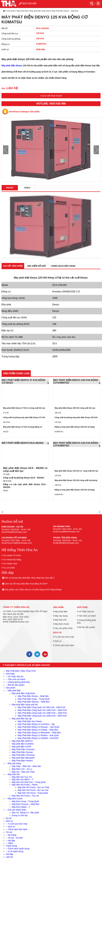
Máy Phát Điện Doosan (22, 752)
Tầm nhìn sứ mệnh (86, 616)
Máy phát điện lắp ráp (22, 718)
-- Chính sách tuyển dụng (17, 848)
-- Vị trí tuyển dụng (14, 851)
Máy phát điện (22, 11)
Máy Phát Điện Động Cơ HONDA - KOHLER (38, 738)
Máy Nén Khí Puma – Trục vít (25, 796)
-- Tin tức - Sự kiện (14, 838)
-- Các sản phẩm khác (16, 810)
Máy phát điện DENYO (22, 741)
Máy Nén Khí (60, 620)
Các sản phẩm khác (63, 628)
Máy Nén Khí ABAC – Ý (22, 779)
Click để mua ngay (51, 95)
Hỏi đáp (9, 854)
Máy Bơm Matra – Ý (21, 807)
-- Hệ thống (11, 835)
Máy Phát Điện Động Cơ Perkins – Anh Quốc (38, 735)
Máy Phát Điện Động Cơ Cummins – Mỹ (36, 724)
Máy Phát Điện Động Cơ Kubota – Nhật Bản (38, 730)
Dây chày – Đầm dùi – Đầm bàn (26, 766)
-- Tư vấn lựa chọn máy (16, 824)
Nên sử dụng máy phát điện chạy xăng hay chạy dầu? (29, 578)
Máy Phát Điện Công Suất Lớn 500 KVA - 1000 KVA (41, 707)
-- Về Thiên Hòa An (14, 676)
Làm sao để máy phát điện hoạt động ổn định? (26, 583)
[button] (2, 512)
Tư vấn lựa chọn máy (63, 637)
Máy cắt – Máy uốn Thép (23, 772)
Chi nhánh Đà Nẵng (12, 559)
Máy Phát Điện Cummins (23, 749)
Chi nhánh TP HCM (12, 555)
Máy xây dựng (60, 616)
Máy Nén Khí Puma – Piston (25, 784)
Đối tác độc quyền (86, 627)
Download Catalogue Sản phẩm (24, 111)
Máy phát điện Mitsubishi (23, 758)
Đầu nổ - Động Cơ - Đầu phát (25, 812)
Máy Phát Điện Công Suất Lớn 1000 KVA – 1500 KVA (42, 713)
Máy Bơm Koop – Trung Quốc (25, 801)
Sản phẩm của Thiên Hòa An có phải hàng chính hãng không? (33, 589)
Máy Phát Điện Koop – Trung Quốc (34, 699)
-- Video (9, 843)
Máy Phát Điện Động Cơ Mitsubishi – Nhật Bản (39, 732)
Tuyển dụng (11, 846)
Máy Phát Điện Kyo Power (30, 721)
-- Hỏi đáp (10, 840)
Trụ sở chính (9, 568)
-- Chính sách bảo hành (17, 829)
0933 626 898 (27, 3)
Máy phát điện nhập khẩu (40, 11)
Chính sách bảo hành (63, 645)
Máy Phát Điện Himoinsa (23, 755)
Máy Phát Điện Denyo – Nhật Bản (65, 11)
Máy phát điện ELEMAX (23, 744)
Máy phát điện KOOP (21, 746)
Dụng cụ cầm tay (20, 815)
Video (27, 188)
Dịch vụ (57, 632)
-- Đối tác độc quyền (15, 685)
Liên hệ (9, 857)
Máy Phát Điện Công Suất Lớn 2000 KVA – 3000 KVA (42, 716)
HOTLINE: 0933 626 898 (51, 103)
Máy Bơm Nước (61, 624)
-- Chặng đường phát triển (18, 682)
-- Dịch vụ (10, 826)
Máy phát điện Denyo (11, 65)
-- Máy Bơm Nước (14, 798)
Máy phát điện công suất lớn (25, 704)
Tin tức (9, 832)
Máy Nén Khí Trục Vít (21, 777)
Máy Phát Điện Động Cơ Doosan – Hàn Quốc (38, 727)
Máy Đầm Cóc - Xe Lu (22, 769)
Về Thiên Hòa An (85, 611)
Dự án (9, 818)
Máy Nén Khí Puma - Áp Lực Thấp (33, 787)
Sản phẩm (11, 11)
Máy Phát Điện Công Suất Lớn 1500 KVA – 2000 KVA (42, 710)
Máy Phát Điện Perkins (22, 760)
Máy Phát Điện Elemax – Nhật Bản (34, 702)
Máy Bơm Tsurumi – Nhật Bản (25, 804)
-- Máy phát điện (13, 690)
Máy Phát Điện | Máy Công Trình (21, 671)
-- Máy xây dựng (13, 763)
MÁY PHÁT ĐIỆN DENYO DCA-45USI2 (22, 443)
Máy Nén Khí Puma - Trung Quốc (33, 793)
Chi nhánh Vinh (10, 563)
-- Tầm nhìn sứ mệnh (15, 679)
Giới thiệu (82, 607)
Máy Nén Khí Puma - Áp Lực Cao (33, 790)
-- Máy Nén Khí (13, 774)
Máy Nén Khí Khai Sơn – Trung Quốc (29, 782)
